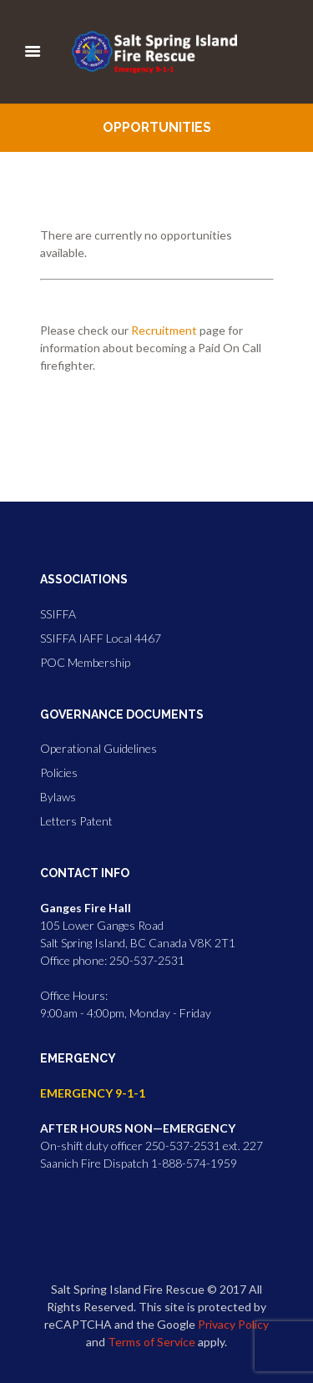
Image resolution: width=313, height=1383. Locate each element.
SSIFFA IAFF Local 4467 (100, 638)
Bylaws (58, 797)
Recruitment (164, 330)
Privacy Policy (233, 1324)
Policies (59, 772)
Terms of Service (151, 1342)
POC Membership (85, 662)
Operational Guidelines (98, 748)
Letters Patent (76, 821)
